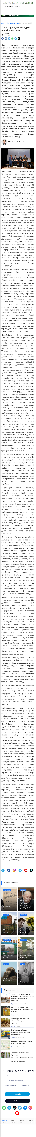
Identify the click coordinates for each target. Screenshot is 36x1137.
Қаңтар (13, 1121)
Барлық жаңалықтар (17, 1061)
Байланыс (17, 1101)
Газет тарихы (21, 1076)
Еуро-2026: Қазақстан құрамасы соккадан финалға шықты (22, 1009)
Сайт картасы (24, 1085)
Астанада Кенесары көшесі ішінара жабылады (21, 1042)
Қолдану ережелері (10, 1085)
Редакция (10, 1076)
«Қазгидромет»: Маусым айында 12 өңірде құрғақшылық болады (20, 1021)
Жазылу (17, 1094)
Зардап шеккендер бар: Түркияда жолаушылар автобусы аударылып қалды (22, 1055)
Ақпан (21, 1121)
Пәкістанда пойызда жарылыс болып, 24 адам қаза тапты (20, 1032)
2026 (4, 1121)
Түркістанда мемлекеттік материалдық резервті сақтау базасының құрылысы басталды (22, 997)
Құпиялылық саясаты (16, 1081)
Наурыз (30, 1121)
